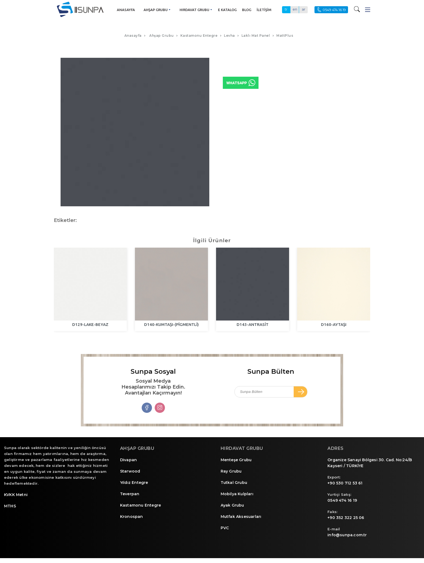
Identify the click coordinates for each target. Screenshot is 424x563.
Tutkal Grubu (234, 482)
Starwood (130, 471)
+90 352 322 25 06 (345, 517)
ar (303, 9)
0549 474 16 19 (342, 500)
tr (286, 9)
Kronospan (131, 516)
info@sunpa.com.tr (347, 534)
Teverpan (130, 493)
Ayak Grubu (232, 505)
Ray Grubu (231, 471)
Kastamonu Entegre (140, 505)
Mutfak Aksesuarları (241, 516)
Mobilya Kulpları (237, 493)
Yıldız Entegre (134, 482)
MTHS (10, 506)
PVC (225, 527)
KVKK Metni (16, 494)
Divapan (128, 459)
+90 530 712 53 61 (344, 483)
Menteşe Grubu (236, 459)
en (295, 9)
